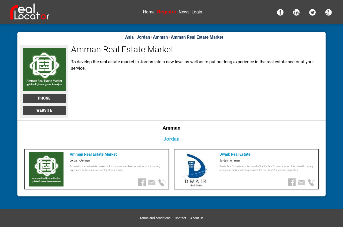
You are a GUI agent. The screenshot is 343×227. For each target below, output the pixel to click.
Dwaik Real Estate (234, 154)
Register (166, 12)
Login (197, 11)
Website (44, 110)
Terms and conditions (155, 218)
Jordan (74, 160)
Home (149, 11)
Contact (180, 218)
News (184, 11)
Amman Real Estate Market (93, 154)
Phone (44, 98)
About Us (196, 218)
